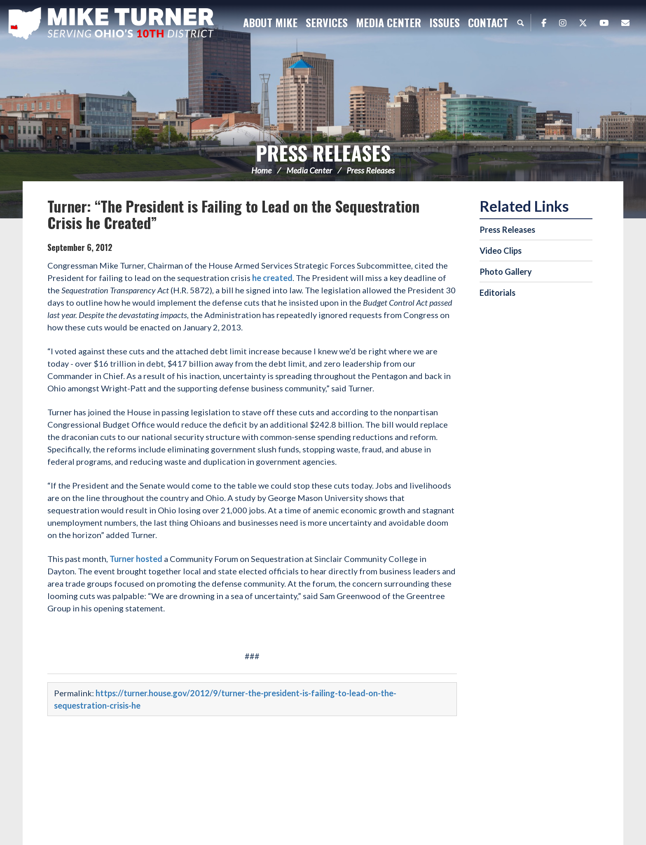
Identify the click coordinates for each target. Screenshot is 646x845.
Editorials (497, 292)
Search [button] (520, 22)
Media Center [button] (388, 22)
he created (271, 278)
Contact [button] (488, 22)
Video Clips (501, 250)
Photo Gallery (506, 271)
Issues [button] (444, 22)
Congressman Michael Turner (111, 23)
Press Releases (323, 152)
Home (261, 170)
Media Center (309, 170)
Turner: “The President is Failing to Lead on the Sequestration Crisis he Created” (233, 214)
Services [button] (327, 22)
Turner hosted (136, 559)
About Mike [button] (270, 22)
